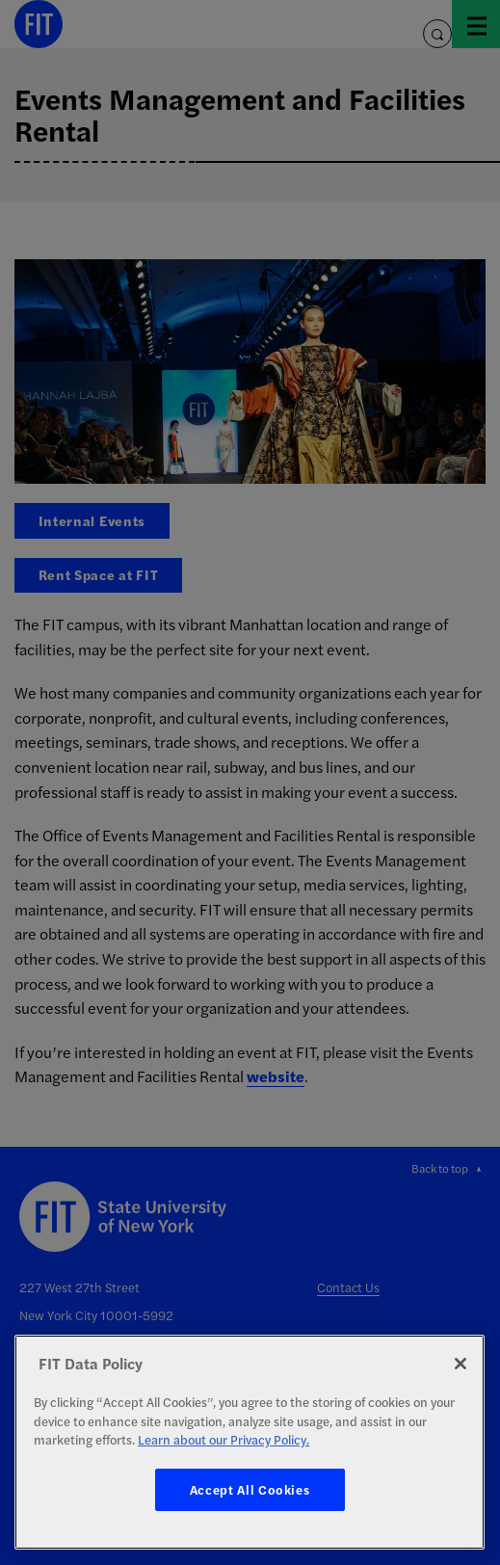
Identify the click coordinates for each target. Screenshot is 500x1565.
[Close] (460, 1363)
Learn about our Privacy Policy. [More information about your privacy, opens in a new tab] (223, 1439)
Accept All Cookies (250, 1489)
